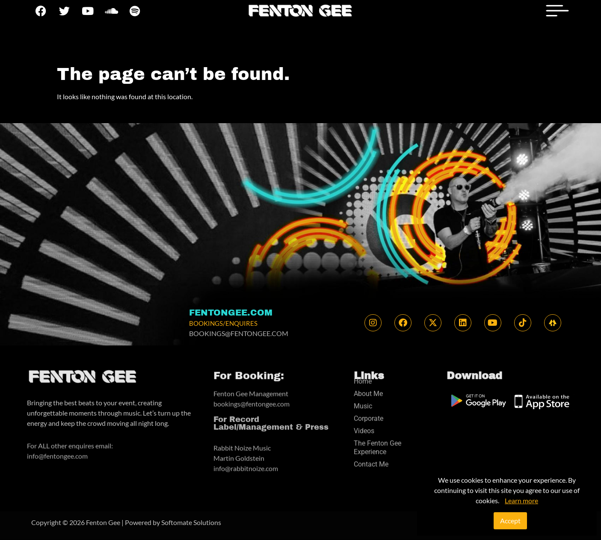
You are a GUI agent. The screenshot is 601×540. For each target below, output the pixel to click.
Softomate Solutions (191, 522)
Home (363, 350)
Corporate (368, 388)
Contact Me (371, 433)
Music (363, 375)
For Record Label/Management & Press (271, 412)
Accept (510, 520)
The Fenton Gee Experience (377, 416)
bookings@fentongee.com (251, 394)
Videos (364, 400)
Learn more (521, 500)
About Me (368, 363)
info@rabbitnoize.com (245, 455)
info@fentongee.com (57, 446)
